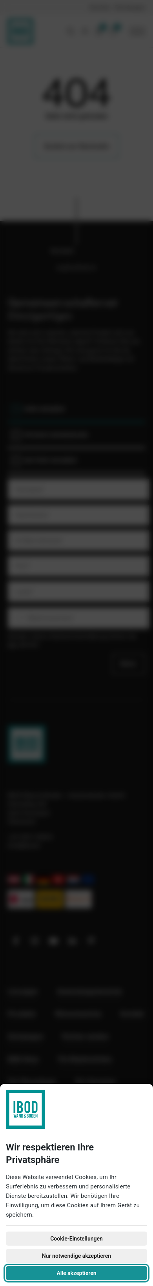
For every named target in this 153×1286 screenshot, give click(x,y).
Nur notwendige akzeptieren (76, 1256)
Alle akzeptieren (76, 1273)
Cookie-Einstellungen (76, 1238)
